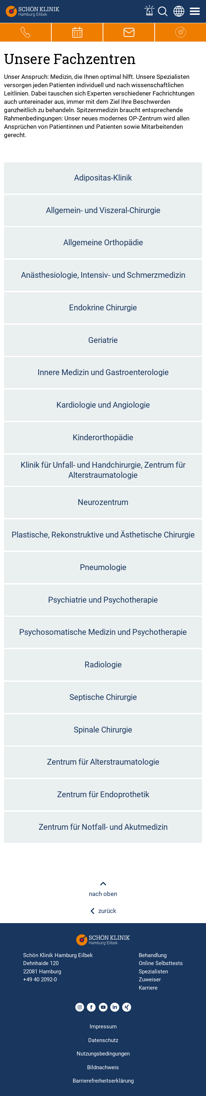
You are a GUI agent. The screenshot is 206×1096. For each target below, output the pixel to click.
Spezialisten (153, 971)
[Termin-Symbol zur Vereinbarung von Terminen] (77, 32)
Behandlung (153, 955)
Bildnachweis (103, 1067)
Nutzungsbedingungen (103, 1053)
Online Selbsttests (161, 963)
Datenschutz (103, 1040)
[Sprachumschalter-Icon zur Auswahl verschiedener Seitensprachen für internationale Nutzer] (178, 11)
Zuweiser (150, 979)
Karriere (148, 988)
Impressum (103, 1026)
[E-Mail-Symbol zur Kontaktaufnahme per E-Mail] (129, 32)
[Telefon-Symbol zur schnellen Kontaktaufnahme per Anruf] (25, 32)
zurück (103, 910)
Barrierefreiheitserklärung (103, 1081)
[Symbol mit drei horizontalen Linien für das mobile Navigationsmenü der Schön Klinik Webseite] (195, 11)
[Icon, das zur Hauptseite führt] (180, 32)
